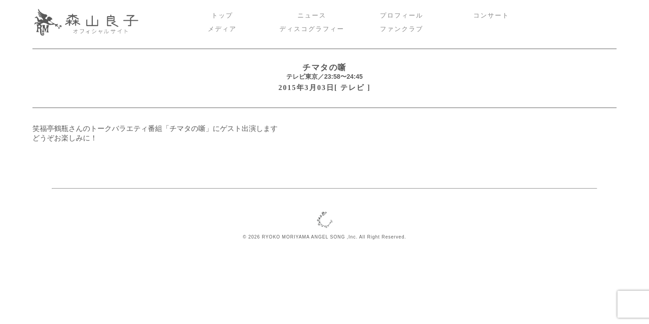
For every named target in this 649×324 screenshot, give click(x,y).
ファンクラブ (401, 29)
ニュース (311, 15)
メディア (222, 29)
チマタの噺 (324, 67)
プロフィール (401, 15)
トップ (222, 15)
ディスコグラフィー (311, 29)
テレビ (352, 87)
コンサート (491, 15)
